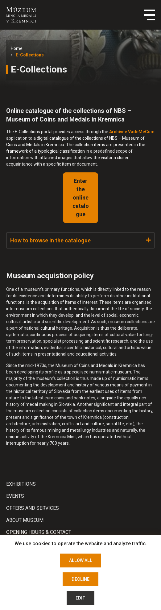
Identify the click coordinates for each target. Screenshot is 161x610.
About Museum (24, 520)
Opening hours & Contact (38, 532)
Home (17, 48)
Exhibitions (21, 484)
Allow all (80, 560)
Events (15, 496)
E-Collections (30, 54)
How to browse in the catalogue (50, 240)
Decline (80, 579)
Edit (80, 598)
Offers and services (32, 508)
